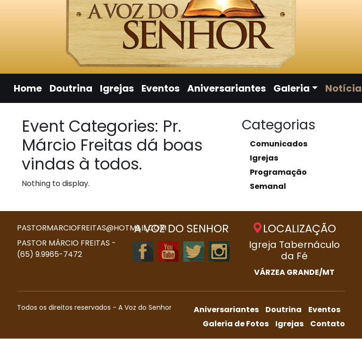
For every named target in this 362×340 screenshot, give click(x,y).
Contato (327, 323)
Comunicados (278, 143)
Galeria (291, 88)
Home (28, 88)
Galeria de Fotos (236, 323)
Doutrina (70, 88)
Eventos (160, 88)
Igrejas (117, 88)
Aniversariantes (226, 88)
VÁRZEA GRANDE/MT (294, 272)
